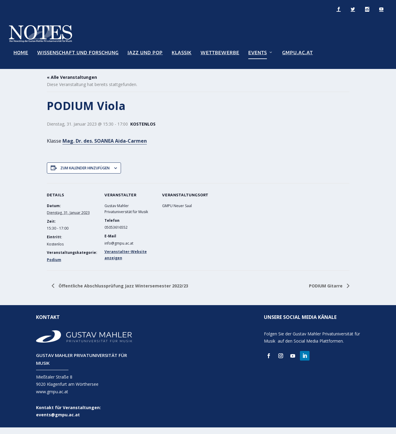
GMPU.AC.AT (297, 52)
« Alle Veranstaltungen (72, 84)
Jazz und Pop (145, 52)
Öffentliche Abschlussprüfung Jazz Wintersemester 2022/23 (122, 292)
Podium (54, 266)
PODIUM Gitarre (326, 292)
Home (21, 52)
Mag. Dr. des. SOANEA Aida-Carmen (104, 147)
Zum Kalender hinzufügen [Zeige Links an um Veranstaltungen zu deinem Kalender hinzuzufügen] (85, 174)
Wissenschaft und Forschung (78, 52)
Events (257, 52)
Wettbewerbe (220, 52)
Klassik (182, 52)
